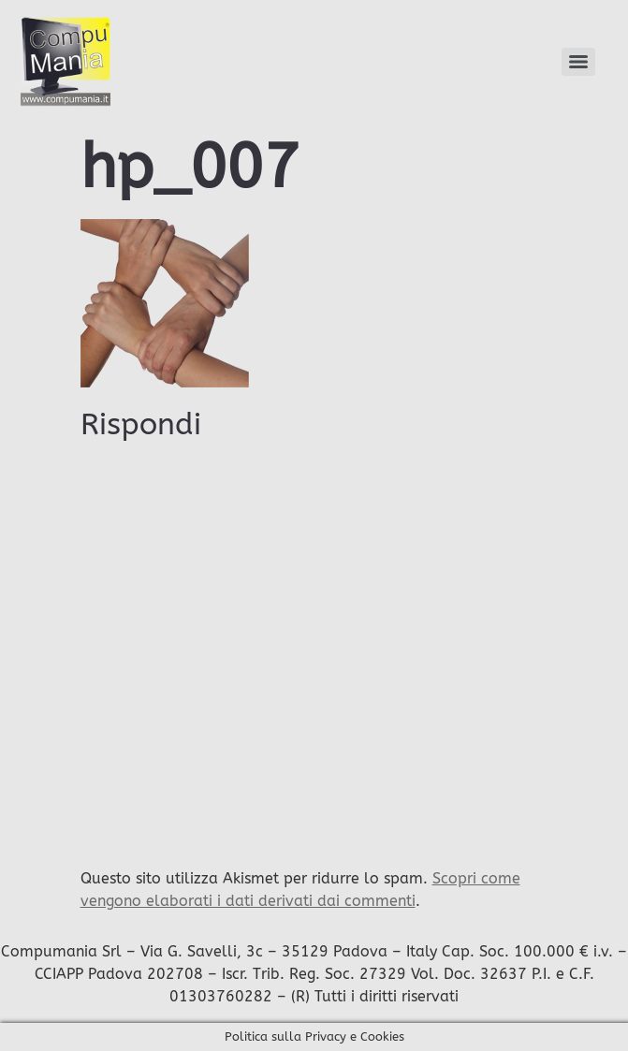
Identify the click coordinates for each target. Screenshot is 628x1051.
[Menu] (578, 62)
